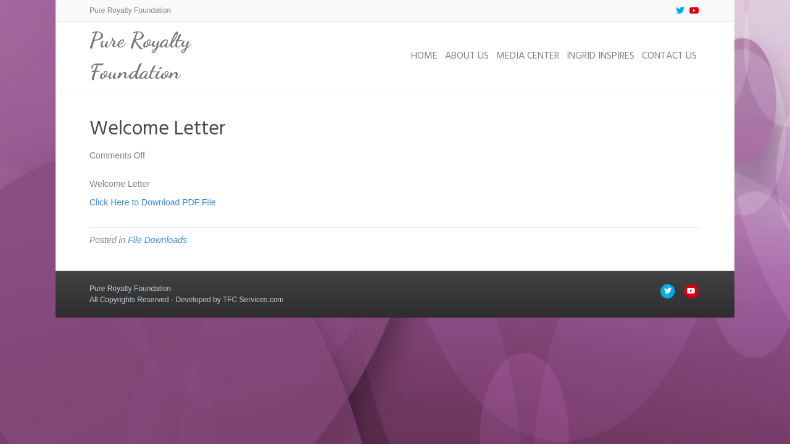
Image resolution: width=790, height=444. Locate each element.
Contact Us (669, 56)
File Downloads (157, 240)
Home (424, 56)
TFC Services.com (253, 299)
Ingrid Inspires (600, 56)
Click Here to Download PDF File (152, 202)
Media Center (527, 56)
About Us (467, 56)
